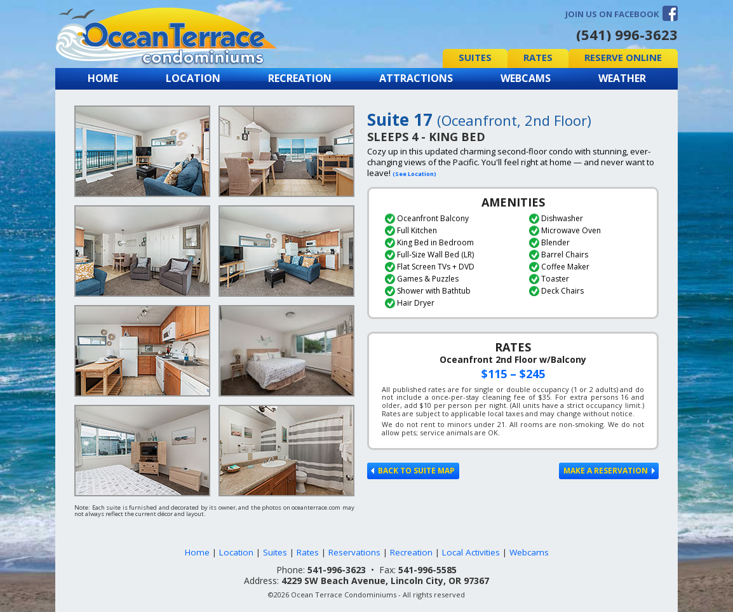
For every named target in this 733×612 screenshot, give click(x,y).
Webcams (526, 78)
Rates (538, 57)
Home (103, 78)
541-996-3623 (336, 570)
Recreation (300, 78)
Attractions (416, 78)
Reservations (354, 552)
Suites (475, 57)
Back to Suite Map (413, 470)
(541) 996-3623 (627, 34)
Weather (622, 78)
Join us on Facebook (612, 14)
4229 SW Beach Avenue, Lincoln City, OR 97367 (385, 581)
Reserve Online (623, 57)
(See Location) (414, 174)
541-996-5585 (427, 570)
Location (193, 78)
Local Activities (471, 552)
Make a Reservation (609, 470)
